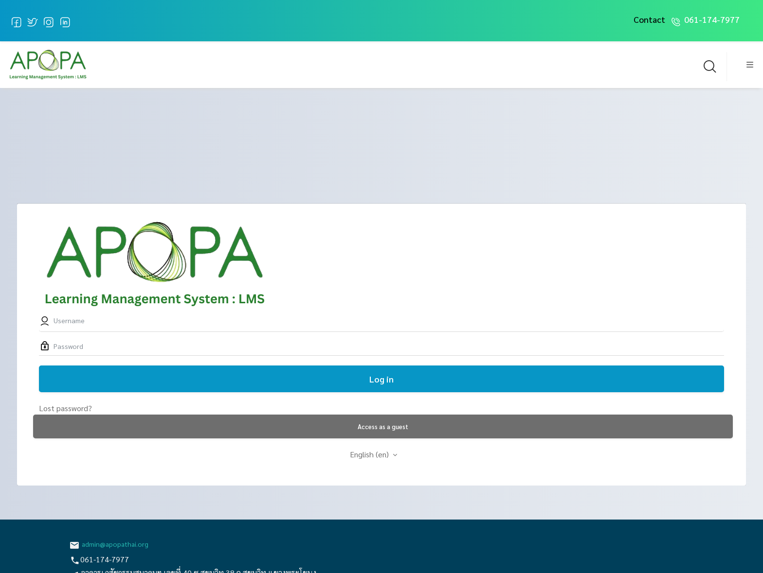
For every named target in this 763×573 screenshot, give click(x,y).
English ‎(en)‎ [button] (370, 454)
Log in (381, 378)
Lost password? (65, 408)
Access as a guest (383, 426)
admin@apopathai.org (115, 543)
